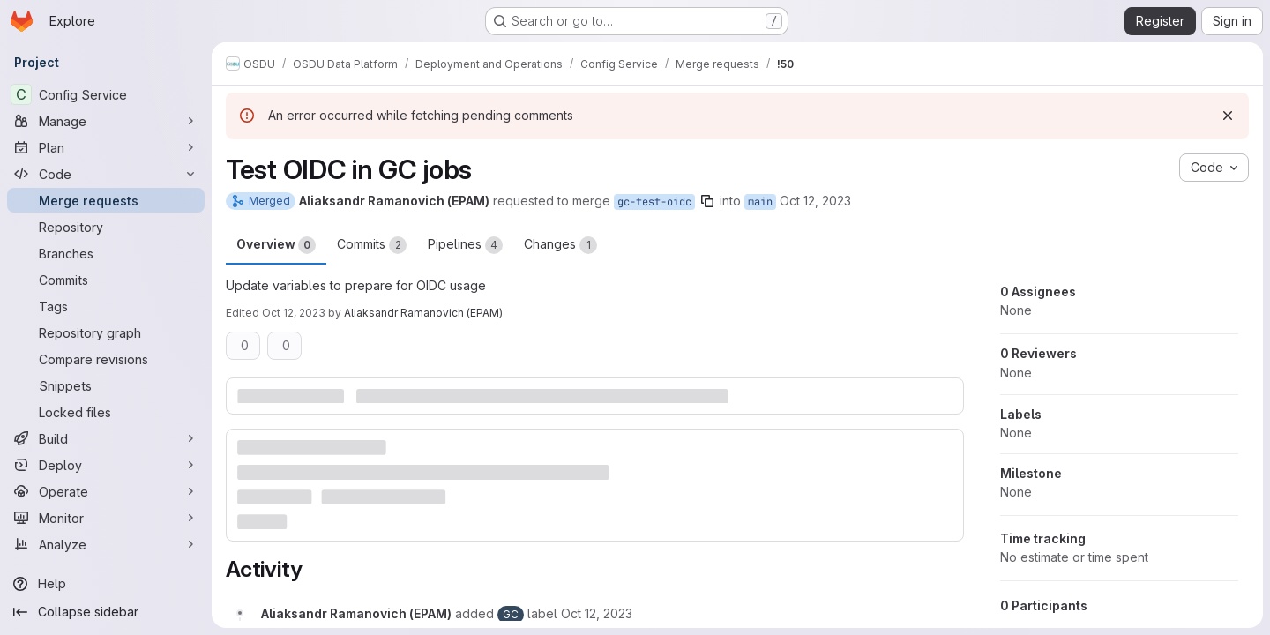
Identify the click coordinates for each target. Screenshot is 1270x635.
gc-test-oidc (654, 202)
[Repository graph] (106, 332)
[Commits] (106, 279)
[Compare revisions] (106, 359)
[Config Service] (106, 94)
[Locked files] (106, 412)
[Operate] (106, 491)
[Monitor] (106, 517)
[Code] (106, 173)
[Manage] (106, 120)
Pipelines (465, 245)
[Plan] (106, 147)
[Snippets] (106, 385)
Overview (276, 245)
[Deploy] (106, 464)
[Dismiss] (1227, 115)
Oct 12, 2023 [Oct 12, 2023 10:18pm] (293, 312)
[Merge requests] (106, 200)
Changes (560, 245)
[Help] (106, 584)
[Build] (106, 438)
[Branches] (106, 253)
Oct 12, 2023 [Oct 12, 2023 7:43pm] (815, 200)
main (760, 202)
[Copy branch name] (707, 201)
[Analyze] (106, 544)
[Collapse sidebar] (106, 612)
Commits (372, 245)
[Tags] (106, 306)
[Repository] (106, 226)
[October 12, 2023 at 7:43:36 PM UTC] (596, 613)
